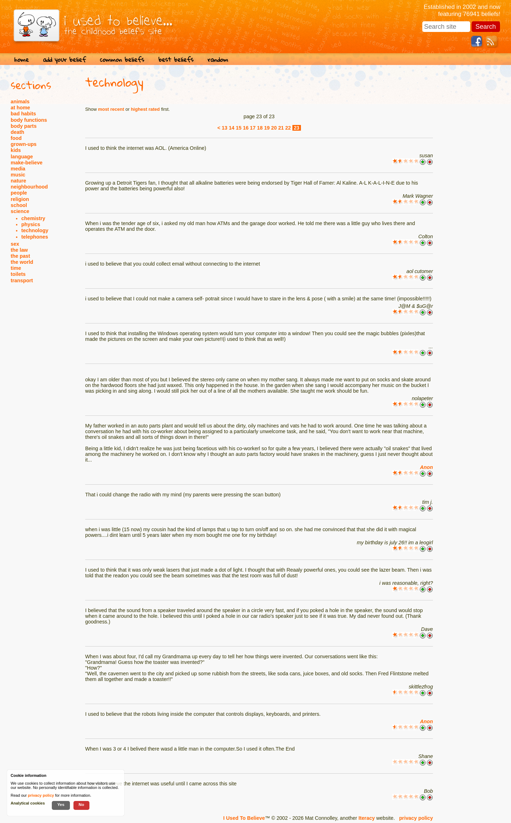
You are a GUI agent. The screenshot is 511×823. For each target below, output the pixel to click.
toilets (18, 274)
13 (224, 128)
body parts (24, 126)
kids (16, 150)
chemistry (33, 218)
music (18, 175)
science (20, 211)
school (19, 205)
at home (20, 107)
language (22, 156)
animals (20, 101)
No (81, 804)
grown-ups (24, 144)
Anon (426, 467)
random (218, 59)
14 (232, 128)
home (21, 59)
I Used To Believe (244, 818)
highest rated (145, 109)
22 (288, 128)
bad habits (23, 113)
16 (245, 128)
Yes (60, 804)
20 (274, 128)
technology (34, 230)
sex (15, 244)
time (16, 268)
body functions (29, 120)
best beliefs (175, 59)
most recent (111, 109)
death (17, 132)
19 (267, 128)
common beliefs (122, 59)
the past (20, 256)
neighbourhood (29, 187)
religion (20, 199)
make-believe (27, 162)
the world (22, 262)
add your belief (64, 59)
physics (30, 224)
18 (260, 128)
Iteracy (366, 818)
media (18, 168)
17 (253, 128)
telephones (34, 237)
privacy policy (416, 818)
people (19, 193)
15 (239, 128)
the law (19, 250)
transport (22, 280)
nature (18, 181)
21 (281, 128)
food (16, 138)
